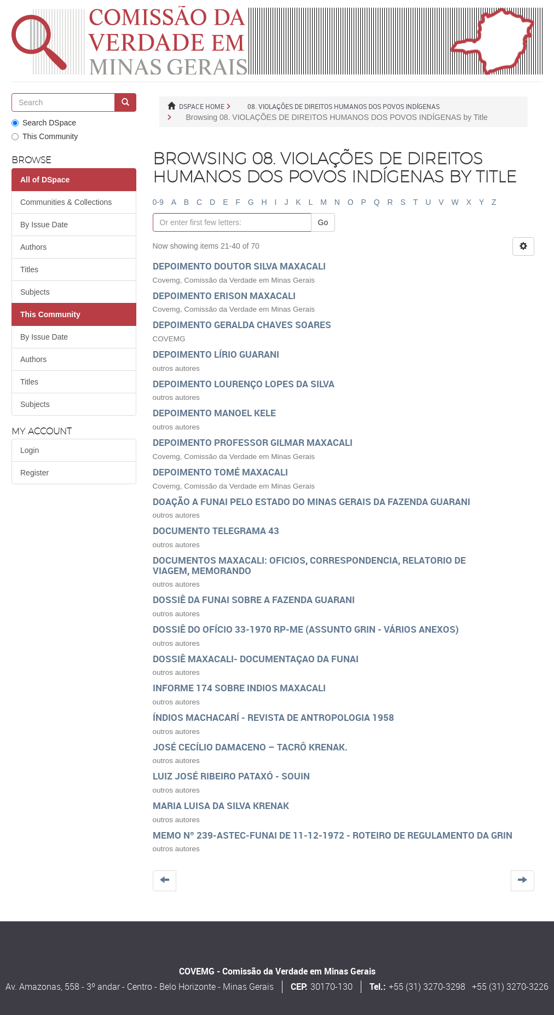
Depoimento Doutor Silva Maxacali (239, 266)
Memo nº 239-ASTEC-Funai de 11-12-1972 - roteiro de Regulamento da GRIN (332, 835)
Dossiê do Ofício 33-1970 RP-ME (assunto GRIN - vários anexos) (306, 629)
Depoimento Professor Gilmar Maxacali (253, 442)
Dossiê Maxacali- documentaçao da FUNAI (256, 658)
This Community (44, 136)
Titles (29, 269)
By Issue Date (44, 224)
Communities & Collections (66, 202)
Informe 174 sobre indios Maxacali (239, 687)
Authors (33, 247)
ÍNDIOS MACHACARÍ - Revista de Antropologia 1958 (273, 717)
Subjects (35, 292)
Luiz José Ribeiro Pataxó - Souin (231, 776)
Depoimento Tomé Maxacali (220, 472)
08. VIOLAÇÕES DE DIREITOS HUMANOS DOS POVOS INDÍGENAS (343, 106)
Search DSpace (43, 122)
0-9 (158, 202)
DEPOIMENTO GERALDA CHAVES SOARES (242, 324)
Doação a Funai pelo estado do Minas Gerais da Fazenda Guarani (311, 501)
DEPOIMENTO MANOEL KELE (214, 412)
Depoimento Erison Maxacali (224, 295)
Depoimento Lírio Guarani (216, 354)
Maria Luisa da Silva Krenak (221, 805)
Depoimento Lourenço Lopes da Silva (243, 383)
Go (323, 222)
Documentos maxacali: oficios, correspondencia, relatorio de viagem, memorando (309, 565)
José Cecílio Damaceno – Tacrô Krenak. (250, 747)
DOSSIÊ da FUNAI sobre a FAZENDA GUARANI (254, 599)
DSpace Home (201, 106)
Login (29, 450)
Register (34, 472)
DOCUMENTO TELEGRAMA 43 (216, 530)
